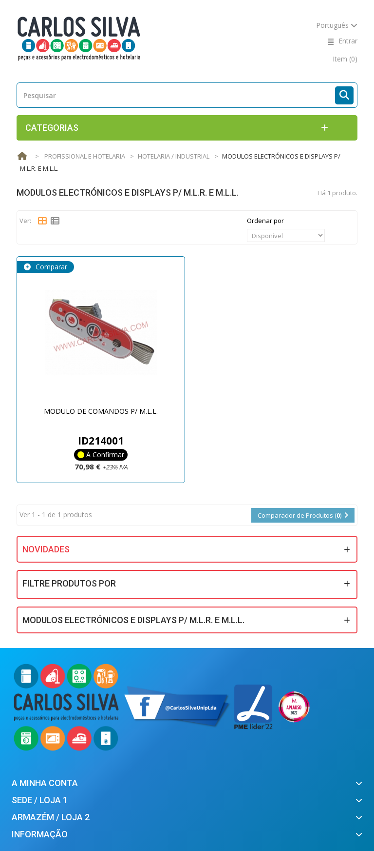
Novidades (46, 549)
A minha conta (45, 783)
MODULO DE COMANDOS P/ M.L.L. (101, 411)
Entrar (347, 40)
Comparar (50, 266)
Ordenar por (265, 220)
